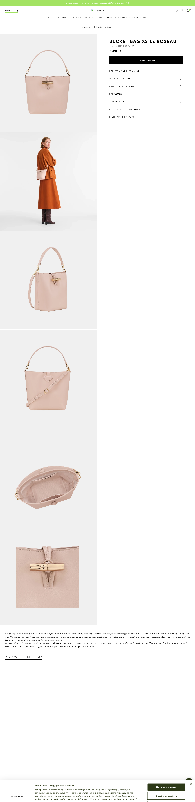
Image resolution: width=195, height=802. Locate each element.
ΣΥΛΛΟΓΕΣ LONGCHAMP (116, 17)
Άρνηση (166, 784)
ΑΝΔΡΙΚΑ (99, 17)
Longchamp (85, 27)
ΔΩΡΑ (56, 17)
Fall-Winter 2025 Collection (104, 27)
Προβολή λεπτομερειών (157, 797)
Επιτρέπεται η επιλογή (166, 776)
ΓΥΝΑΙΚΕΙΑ (88, 17)
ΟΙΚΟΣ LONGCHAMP (138, 17)
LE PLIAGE (76, 17)
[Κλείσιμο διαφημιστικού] (191, 764)
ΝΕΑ (50, 17)
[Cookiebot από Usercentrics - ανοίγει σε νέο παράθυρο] (17, 797)
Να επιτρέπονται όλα (166, 767)
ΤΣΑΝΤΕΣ (66, 17)
